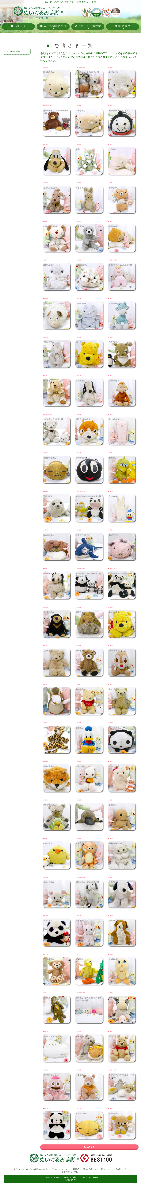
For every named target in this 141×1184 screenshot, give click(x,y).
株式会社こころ (120, 1169)
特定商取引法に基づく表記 (81, 1169)
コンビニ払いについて (103, 1169)
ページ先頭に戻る (12, 51)
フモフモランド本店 (70, 1172)
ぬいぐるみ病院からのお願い (37, 1169)
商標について (70, 1180)
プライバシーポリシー (60, 1169)
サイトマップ (18, 1169)
